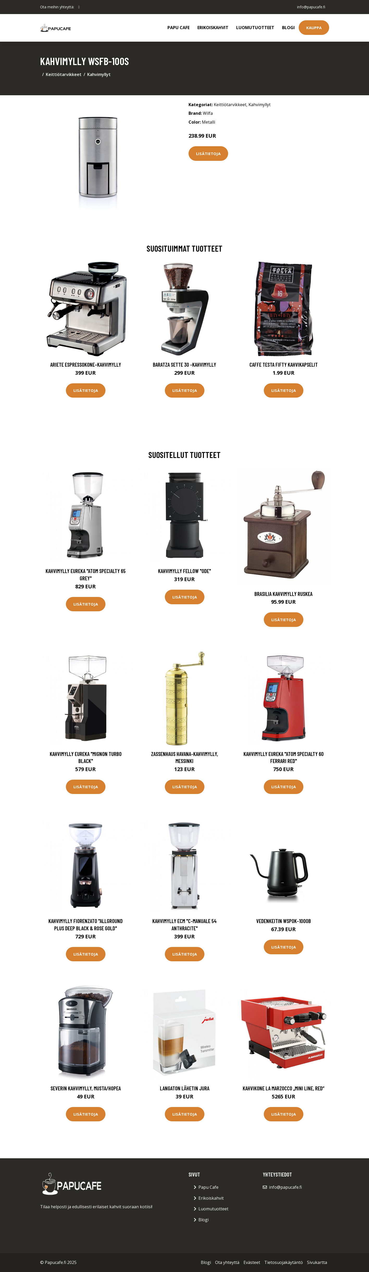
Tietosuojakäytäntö (283, 1262)
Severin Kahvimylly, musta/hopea (86, 1088)
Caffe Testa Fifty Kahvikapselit (283, 364)
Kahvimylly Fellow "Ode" (184, 571)
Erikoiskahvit (212, 27)
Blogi (288, 27)
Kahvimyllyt (99, 74)
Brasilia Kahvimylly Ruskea (283, 593)
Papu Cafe (178, 27)
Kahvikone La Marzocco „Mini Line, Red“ (283, 1088)
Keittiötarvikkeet (64, 74)
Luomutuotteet (255, 27)
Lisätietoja (208, 153)
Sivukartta (317, 1262)
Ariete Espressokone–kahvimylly (85, 364)
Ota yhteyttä (227, 1262)
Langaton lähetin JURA (184, 1088)
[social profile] (79, 7)
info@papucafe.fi (311, 6)
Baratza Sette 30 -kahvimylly (184, 364)
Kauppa (314, 27)
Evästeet (251, 1262)
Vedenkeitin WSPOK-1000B (283, 921)
